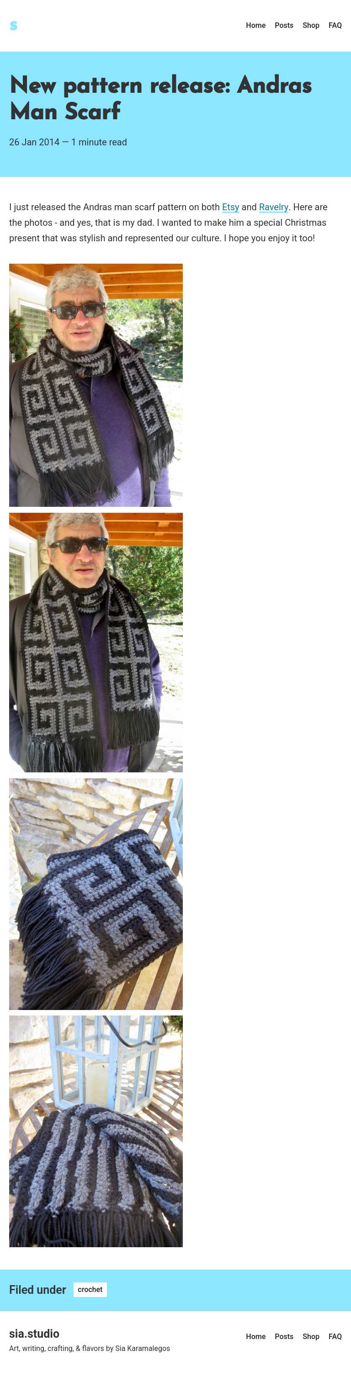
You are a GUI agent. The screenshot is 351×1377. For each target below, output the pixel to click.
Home (256, 25)
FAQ (335, 25)
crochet (90, 1290)
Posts (284, 25)
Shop (311, 25)
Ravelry (274, 207)
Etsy (230, 207)
